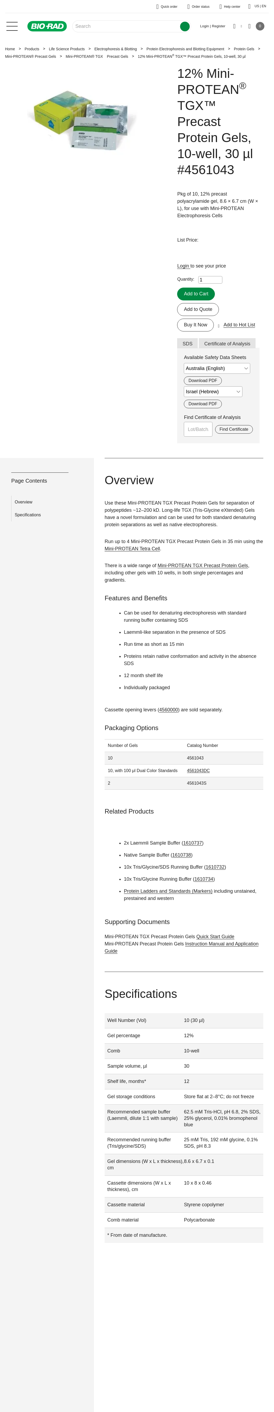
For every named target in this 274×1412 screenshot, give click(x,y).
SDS (187, 343)
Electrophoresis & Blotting (115, 49)
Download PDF (202, 380)
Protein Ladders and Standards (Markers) (168, 891)
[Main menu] (12, 25)
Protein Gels (244, 49)
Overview (23, 502)
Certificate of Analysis (227, 343)
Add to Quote (198, 309)
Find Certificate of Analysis (212, 417)
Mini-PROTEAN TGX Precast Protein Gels (203, 565)
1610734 (204, 879)
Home (10, 49)
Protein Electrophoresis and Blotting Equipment (185, 49)
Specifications (28, 515)
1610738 (181, 855)
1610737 (192, 843)
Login (183, 266)
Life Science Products (67, 49)
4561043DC (198, 770)
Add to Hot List (239, 324)
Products (32, 49)
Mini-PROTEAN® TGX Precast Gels (97, 56)
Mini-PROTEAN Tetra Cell (132, 548)
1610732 (215, 867)
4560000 (168, 709)
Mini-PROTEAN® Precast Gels (30, 56)
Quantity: (185, 279)
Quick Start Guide (215, 936)
